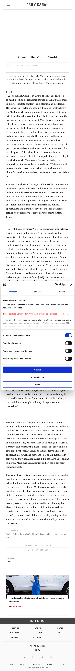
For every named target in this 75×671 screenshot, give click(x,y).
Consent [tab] (13, 292)
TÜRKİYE (37, 628)
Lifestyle (37, 633)
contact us (51, 664)
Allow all (37, 370)
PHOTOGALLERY (19, 606)
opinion (9, 562)
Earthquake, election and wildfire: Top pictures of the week (37, 599)
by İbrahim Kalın (13, 65)
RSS (64, 664)
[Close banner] (71, 285)
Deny (37, 384)
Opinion (37, 637)
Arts (60, 633)
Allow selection (37, 377)
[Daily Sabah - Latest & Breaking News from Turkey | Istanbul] (37, 4)
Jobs (11, 664)
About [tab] (62, 292)
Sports (14, 637)
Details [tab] (37, 292)
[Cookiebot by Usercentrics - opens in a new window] (55, 284)
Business (14, 633)
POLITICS (14, 628)
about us (36, 664)
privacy (23, 664)
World (60, 628)
